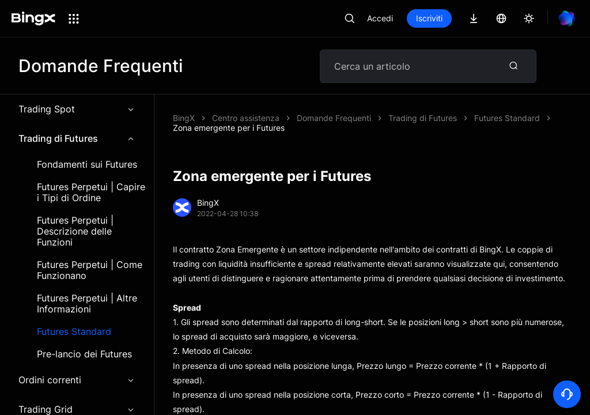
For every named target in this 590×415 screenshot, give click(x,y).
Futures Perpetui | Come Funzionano (89, 270)
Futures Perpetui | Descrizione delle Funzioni (75, 231)
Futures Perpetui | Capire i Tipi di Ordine (91, 192)
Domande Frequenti (334, 118)
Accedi (380, 18)
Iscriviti (429, 18)
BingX (184, 118)
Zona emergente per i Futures (229, 128)
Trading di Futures (76, 138)
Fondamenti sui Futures (87, 164)
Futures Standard (74, 331)
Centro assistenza (245, 118)
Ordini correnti (76, 380)
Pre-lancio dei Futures (84, 354)
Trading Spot (76, 109)
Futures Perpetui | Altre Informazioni (87, 304)
